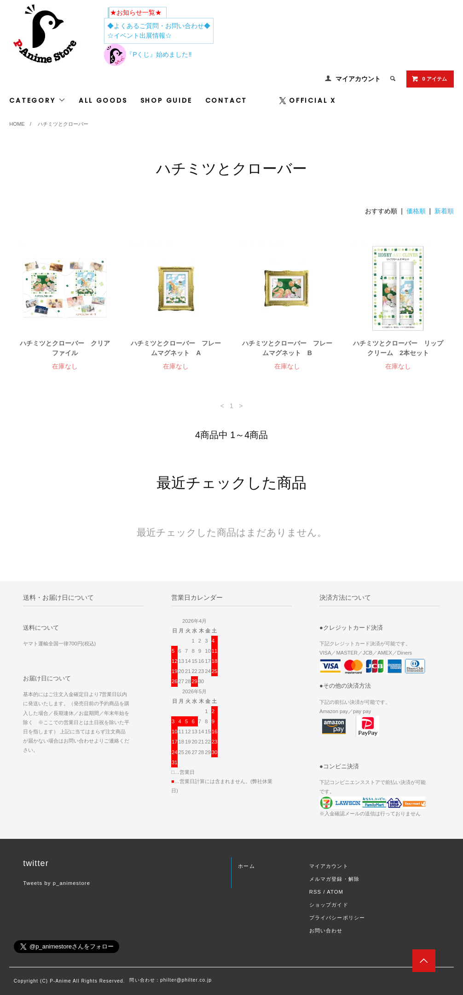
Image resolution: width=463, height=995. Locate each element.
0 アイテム (429, 78)
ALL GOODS (103, 100)
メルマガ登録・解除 (334, 879)
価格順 (416, 211)
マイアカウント (358, 78)
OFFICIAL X (307, 100)
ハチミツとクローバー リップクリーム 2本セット (398, 348)
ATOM (335, 892)
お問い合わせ (326, 930)
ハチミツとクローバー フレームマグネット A (176, 348)
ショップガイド (328, 904)
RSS (315, 892)
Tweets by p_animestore (56, 883)
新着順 (444, 211)
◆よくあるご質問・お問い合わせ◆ (158, 25)
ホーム (246, 866)
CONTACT (226, 100)
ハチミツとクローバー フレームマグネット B (287, 348)
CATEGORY (37, 100)
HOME (17, 124)
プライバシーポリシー (337, 917)
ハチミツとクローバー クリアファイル (65, 348)
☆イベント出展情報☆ (139, 35)
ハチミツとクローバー (63, 124)
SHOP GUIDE (166, 100)
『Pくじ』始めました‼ (147, 54)
